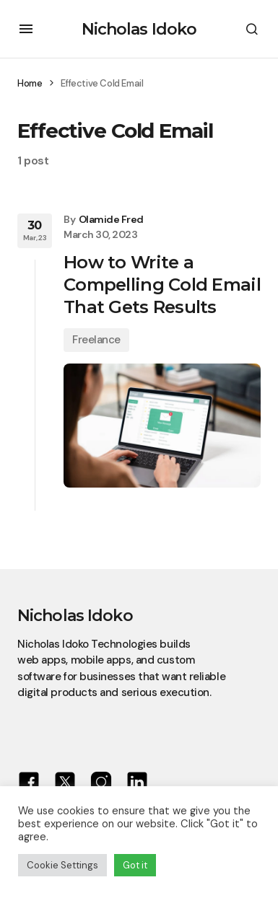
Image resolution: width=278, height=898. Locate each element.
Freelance (96, 340)
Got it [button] (135, 865)
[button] (26, 29)
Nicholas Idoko (139, 29)
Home (29, 83)
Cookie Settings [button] (62, 865)
